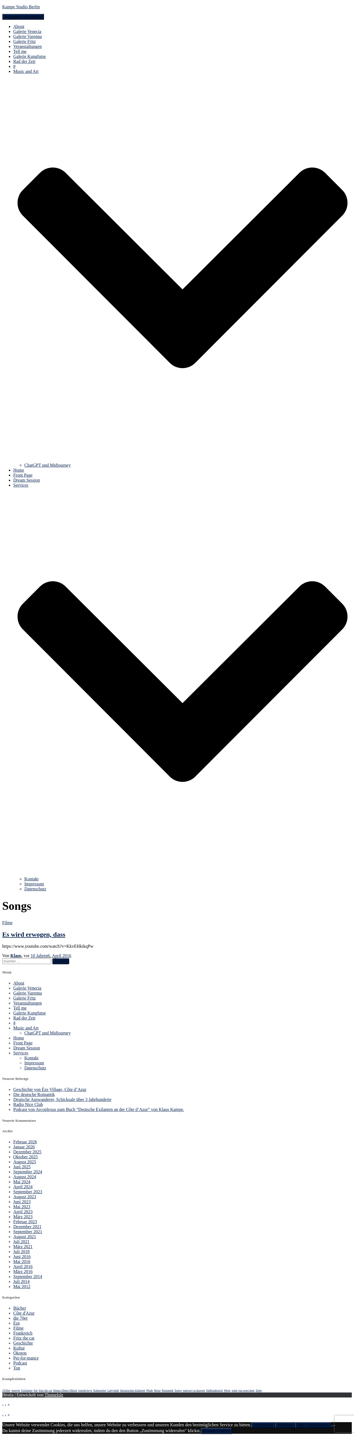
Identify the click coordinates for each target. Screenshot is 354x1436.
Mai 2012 (21, 1286)
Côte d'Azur (24, 1313)
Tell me (20, 51)
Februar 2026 (25, 1141)
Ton (16, 1368)
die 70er (20, 1318)
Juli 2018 (21, 1251)
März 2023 (23, 1216)
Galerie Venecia (27, 31)
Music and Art (26, 1028)
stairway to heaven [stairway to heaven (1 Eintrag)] (194, 1390)
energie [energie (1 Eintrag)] (16, 1390)
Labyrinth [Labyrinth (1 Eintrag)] (113, 1390)
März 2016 (23, 1271)
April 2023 (23, 1211)
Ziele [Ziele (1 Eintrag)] (259, 1390)
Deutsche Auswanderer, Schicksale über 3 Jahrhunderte (62, 1099)
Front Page (23, 475)
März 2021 (23, 1246)
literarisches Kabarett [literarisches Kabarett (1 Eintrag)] (132, 1390)
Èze (16, 1323)
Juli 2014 (21, 1281)
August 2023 (24, 1196)
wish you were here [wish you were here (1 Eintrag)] (242, 1390)
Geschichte (23, 1343)
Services (20, 1053)
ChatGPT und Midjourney (47, 465)
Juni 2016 (22, 1256)
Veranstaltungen (27, 46)
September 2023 (27, 1191)
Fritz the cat (23, 1338)
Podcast (20, 1363)
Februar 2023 (25, 1221)
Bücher (19, 1308)
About (18, 26)
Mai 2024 (21, 1181)
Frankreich (22, 1333)
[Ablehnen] (333, 1426)
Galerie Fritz (24, 41)
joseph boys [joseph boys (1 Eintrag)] (85, 1390)
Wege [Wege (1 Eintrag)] (227, 1390)
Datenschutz (35, 888)
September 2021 (27, 1231)
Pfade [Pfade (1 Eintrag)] (149, 1390)
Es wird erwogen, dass (33, 934)
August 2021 (24, 1236)
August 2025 (24, 1161)
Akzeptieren (263, 1425)
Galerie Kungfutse (29, 56)
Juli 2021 (21, 1241)
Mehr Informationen (313, 1425)
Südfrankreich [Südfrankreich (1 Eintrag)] (214, 1390)
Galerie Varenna (27, 36)
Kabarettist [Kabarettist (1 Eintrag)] (99, 1390)
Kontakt (31, 879)
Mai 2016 (21, 1261)
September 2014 (27, 1276)
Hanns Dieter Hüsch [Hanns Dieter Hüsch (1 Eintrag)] (65, 1390)
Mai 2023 (21, 1206)
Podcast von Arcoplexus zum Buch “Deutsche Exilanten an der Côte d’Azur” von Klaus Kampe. (98, 1109)
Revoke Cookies (216, 1431)
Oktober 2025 (25, 1156)
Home (18, 470)
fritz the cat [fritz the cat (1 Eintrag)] (45, 1390)
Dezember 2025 (27, 1151)
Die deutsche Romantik (34, 1094)
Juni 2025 (22, 1166)
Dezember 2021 (27, 1226)
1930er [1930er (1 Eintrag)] (6, 1390)
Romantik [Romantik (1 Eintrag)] (167, 1390)
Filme (7, 922)
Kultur (19, 1348)
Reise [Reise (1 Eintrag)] (157, 1390)
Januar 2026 (24, 1146)
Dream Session (26, 480)
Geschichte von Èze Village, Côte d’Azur (49, 1089)
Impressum (34, 883)
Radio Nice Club (28, 1104)
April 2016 (23, 1266)
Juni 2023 (22, 1201)
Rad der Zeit (24, 61)
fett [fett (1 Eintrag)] (36, 1390)
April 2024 (23, 1186)
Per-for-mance (26, 1358)
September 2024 (27, 1171)
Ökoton (20, 1353)
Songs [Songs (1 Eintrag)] (178, 1390)
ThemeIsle (54, 1394)
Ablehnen (285, 1425)
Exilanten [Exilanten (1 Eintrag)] (27, 1390)
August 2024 (24, 1176)
